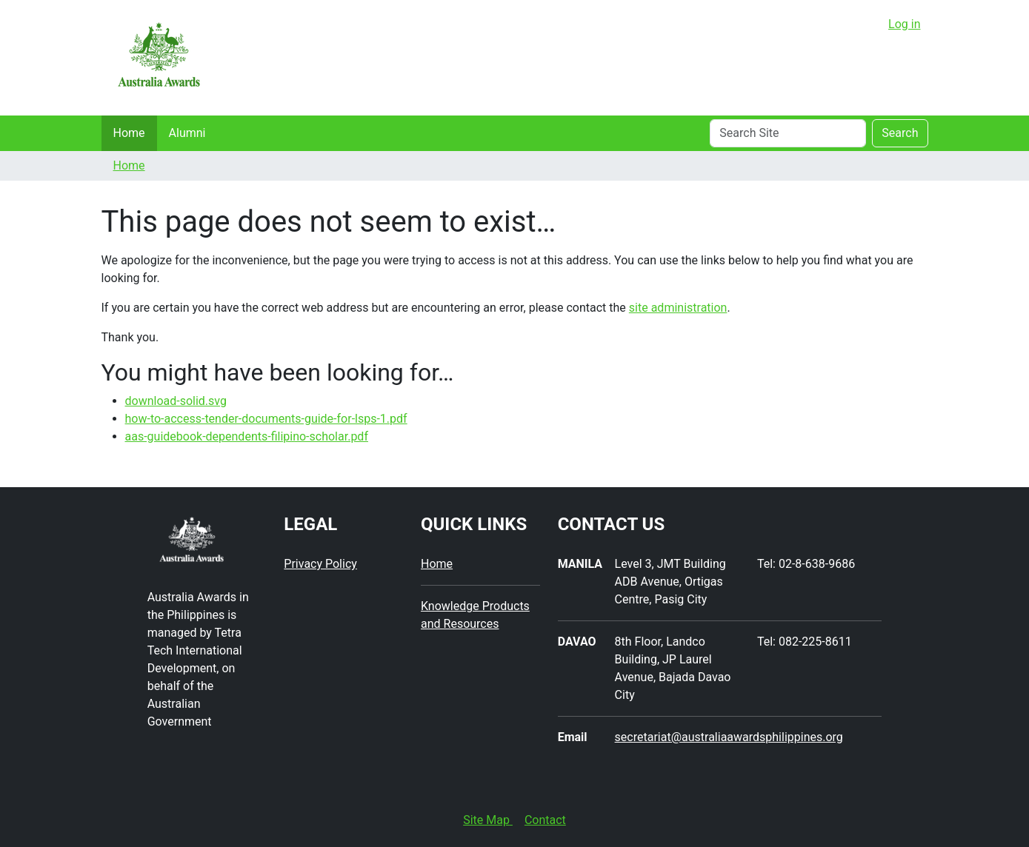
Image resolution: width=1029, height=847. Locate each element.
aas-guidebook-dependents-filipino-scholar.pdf (246, 436)
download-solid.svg (176, 401)
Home (129, 133)
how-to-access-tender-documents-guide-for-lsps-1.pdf (266, 419)
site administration (678, 308)
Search (900, 133)
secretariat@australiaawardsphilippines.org (729, 737)
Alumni (187, 133)
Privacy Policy (320, 564)
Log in (904, 24)
